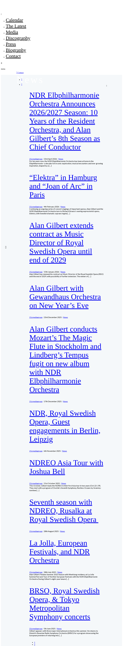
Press (11, 44)
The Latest (16, 26)
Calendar (14, 20)
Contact (13, 56)
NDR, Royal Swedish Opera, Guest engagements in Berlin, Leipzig (64, 426)
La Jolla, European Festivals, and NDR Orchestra (59, 552)
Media (12, 32)
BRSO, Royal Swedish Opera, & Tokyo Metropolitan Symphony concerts (64, 603)
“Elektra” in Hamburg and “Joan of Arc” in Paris (63, 186)
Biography (16, 50)
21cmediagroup (35, 159)
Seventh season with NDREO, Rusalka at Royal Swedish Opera (63, 511)
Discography (18, 38)
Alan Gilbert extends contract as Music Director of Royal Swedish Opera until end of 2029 (61, 242)
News (60, 159)
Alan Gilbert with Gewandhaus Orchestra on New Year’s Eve (65, 297)
